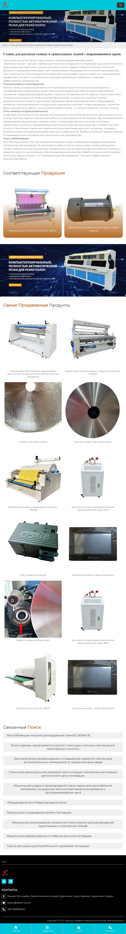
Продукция (47, 928)
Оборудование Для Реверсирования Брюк (37, 802)
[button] (117, 208)
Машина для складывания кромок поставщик (39, 812)
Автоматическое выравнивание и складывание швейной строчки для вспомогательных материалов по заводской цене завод (63, 760)
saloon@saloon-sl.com (19, 902)
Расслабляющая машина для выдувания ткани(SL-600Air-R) (48, 735)
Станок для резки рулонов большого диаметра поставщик (48, 846)
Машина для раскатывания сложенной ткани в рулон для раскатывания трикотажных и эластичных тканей (63, 824)
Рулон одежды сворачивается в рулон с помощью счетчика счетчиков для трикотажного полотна (63, 747)
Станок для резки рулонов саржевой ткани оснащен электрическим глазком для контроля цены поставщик (63, 774)
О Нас (78, 928)
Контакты (110, 928)
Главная (5, 45)
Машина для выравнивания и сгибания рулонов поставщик (49, 836)
